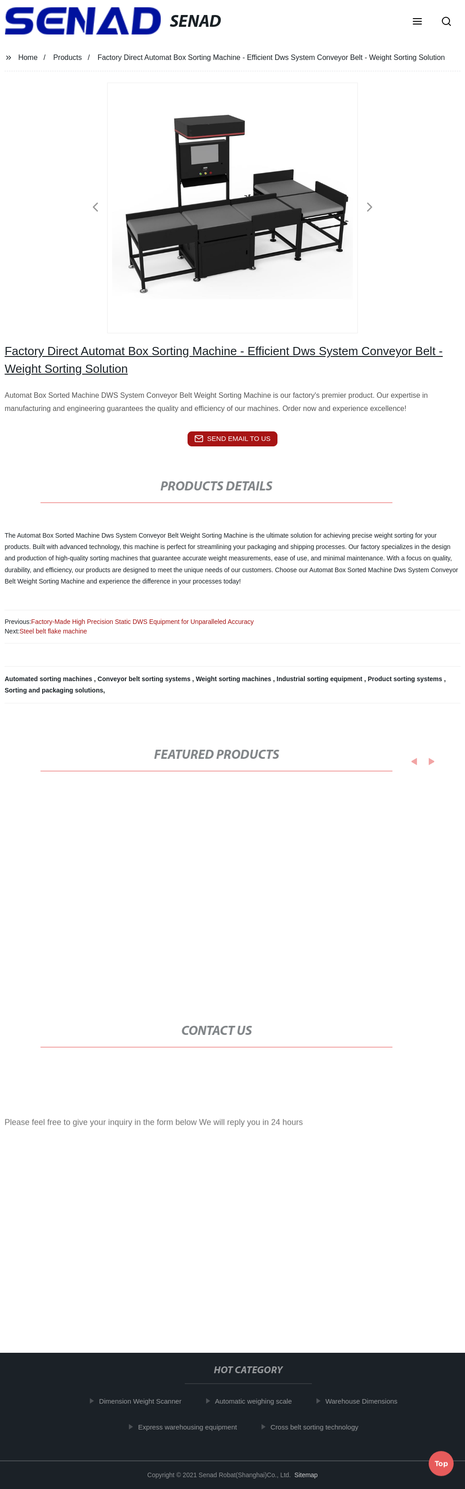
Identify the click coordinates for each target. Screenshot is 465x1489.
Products (67, 57)
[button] (417, 22)
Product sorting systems (406, 679)
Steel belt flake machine (53, 631)
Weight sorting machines (234, 679)
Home (28, 57)
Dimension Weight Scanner (146, 1401)
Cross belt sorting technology (320, 1427)
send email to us (232, 438)
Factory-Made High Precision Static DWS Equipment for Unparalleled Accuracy (142, 621)
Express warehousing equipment (193, 1427)
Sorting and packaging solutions (54, 690)
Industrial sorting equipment (320, 679)
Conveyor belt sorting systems (145, 679)
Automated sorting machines (49, 679)
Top (441, 1461)
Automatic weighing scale (259, 1401)
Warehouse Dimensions (367, 1401)
